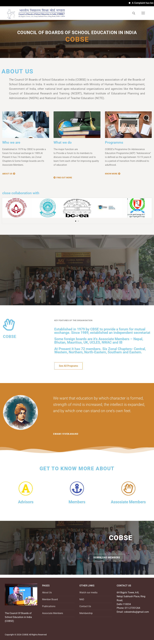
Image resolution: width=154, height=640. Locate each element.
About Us (47, 592)
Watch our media (88, 592)
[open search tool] (133, 13)
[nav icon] (143, 13)
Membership (86, 613)
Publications (48, 606)
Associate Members (52, 613)
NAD (81, 599)
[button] (75, 221)
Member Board (50, 599)
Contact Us (85, 606)
